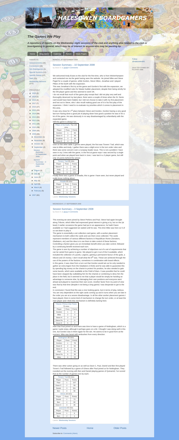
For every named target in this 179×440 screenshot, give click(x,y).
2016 (34, 107)
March (36, 187)
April (36, 184)
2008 (34, 134)
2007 (34, 195)
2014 (34, 114)
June (36, 177)
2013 (34, 117)
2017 (34, 103)
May (36, 181)
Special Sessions (36, 72)
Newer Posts (59, 428)
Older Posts (120, 428)
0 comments (73, 68)
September (38, 147)
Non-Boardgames (36, 69)
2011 (34, 124)
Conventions (34, 66)
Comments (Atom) (70, 433)
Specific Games (35, 75)
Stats (31, 78)
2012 (34, 120)
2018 (34, 100)
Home (32, 54)
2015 (34, 110)
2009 (34, 131)
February (38, 191)
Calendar (57, 54)
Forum (69, 54)
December (38, 137)
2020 (34, 93)
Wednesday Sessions (67, 197)
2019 (34, 97)
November (38, 140)
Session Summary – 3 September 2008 (73, 209)
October (37, 144)
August (37, 170)
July (36, 174)
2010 (34, 127)
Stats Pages (81, 54)
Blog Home (44, 54)
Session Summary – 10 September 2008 (74, 65)
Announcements (35, 63)
